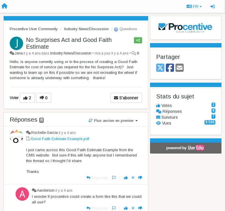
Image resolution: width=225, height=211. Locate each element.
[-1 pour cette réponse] (140, 178)
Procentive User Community (34, 29)
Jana (19, 53)
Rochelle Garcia (44, 133)
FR (194, 6)
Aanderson (45, 190)
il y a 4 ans (67, 133)
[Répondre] (97, 178)
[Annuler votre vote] (133, 178)
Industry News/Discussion (86, 29)
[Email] (179, 68)
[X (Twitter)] (160, 68)
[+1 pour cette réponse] (126, 178)
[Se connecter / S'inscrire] (212, 6)
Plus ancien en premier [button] (113, 120)
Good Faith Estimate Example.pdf (60, 139)
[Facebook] (170, 68)
